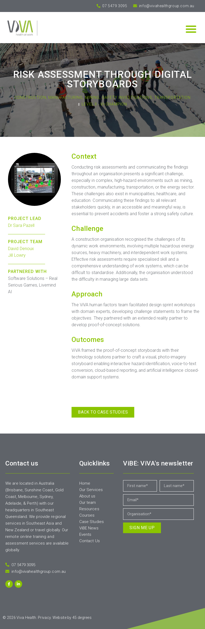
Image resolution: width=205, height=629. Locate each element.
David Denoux (21, 248)
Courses (87, 515)
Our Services (91, 489)
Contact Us (89, 540)
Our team (87, 502)
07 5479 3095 (114, 6)
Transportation (172, 97)
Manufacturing (65, 97)
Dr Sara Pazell (21, 225)
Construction (30, 97)
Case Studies (91, 521)
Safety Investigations (127, 97)
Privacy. (45, 617)
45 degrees (82, 617)
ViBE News (88, 528)
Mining (92, 97)
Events (85, 534)
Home (84, 483)
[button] (191, 29)
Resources (89, 509)
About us (87, 496)
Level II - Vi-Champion (104, 104)
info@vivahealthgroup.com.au (166, 6)
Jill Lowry (17, 255)
